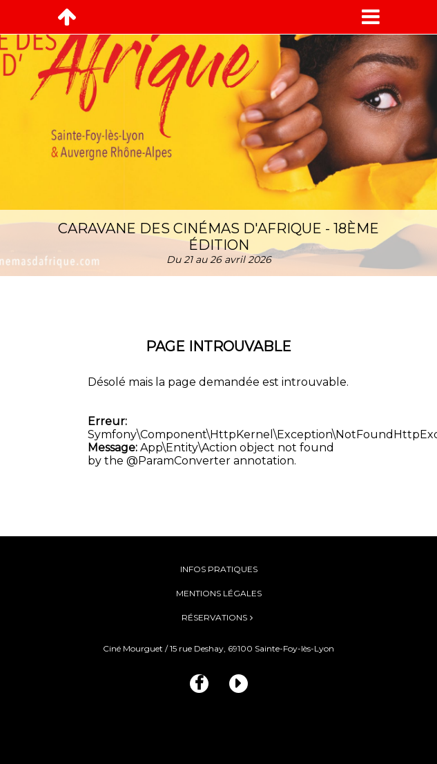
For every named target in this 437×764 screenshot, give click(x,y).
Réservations (214, 617)
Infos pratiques (219, 569)
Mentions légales (219, 593)
